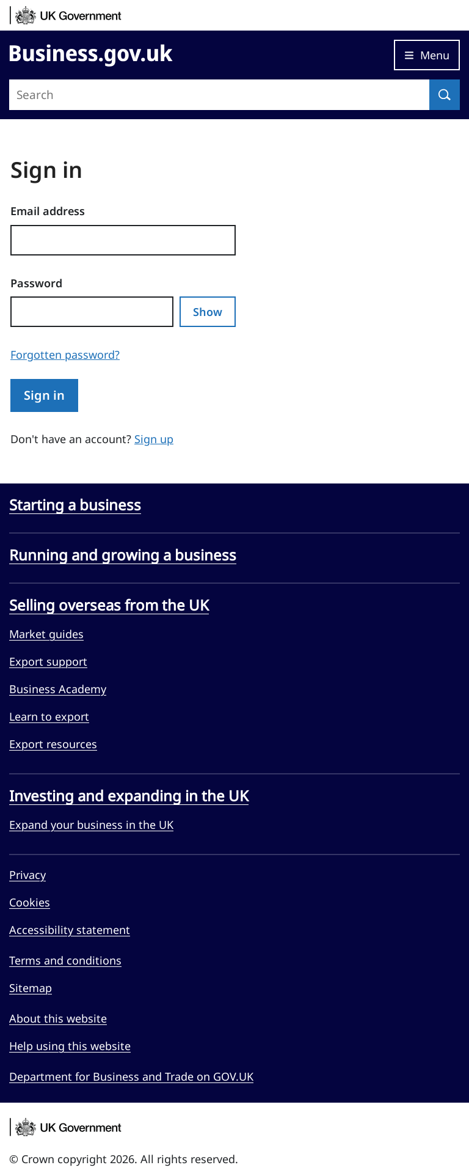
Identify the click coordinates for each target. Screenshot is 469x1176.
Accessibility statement (69, 929)
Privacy (27, 874)
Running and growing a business (122, 555)
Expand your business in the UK (91, 824)
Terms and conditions (65, 960)
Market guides (46, 634)
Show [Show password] (207, 311)
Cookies (29, 902)
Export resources (53, 744)
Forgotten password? (65, 354)
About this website (58, 1018)
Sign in (44, 395)
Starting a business (75, 505)
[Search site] (219, 94)
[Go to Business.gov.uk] (91, 53)
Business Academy (57, 689)
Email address (47, 211)
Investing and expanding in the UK (129, 796)
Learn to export (49, 716)
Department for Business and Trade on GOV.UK (131, 1076)
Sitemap (30, 987)
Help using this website (70, 1045)
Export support (48, 661)
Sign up (153, 439)
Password (36, 283)
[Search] (444, 94)
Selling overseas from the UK (109, 605)
